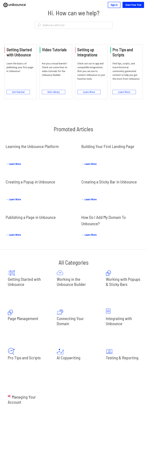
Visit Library (54, 95)
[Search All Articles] (73, 25)
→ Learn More (13, 169)
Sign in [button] (114, 5)
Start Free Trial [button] (133, 5)
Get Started (18, 95)
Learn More (89, 95)
